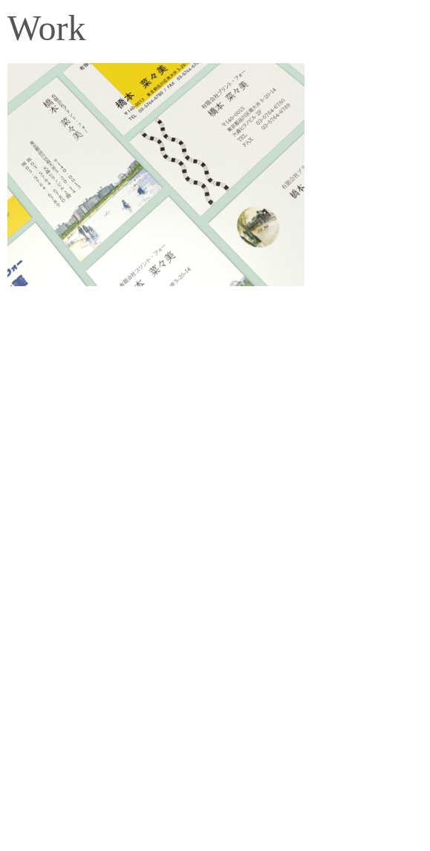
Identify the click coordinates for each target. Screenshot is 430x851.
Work (46, 28)
